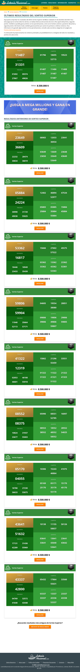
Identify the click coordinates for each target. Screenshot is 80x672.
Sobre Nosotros (11, 662)
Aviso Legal (22, 662)
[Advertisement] (40, 640)
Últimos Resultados (24, 7)
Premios (45, 8)
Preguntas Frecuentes (56, 7)
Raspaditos (72, 3)
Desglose (40, 91)
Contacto (61, 662)
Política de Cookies (34, 662)
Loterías (44, 3)
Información (62, 3)
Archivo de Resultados (40, 627)
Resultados (52, 3)
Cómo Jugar (35, 8)
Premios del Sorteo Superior (12, 30)
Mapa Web (71, 662)
